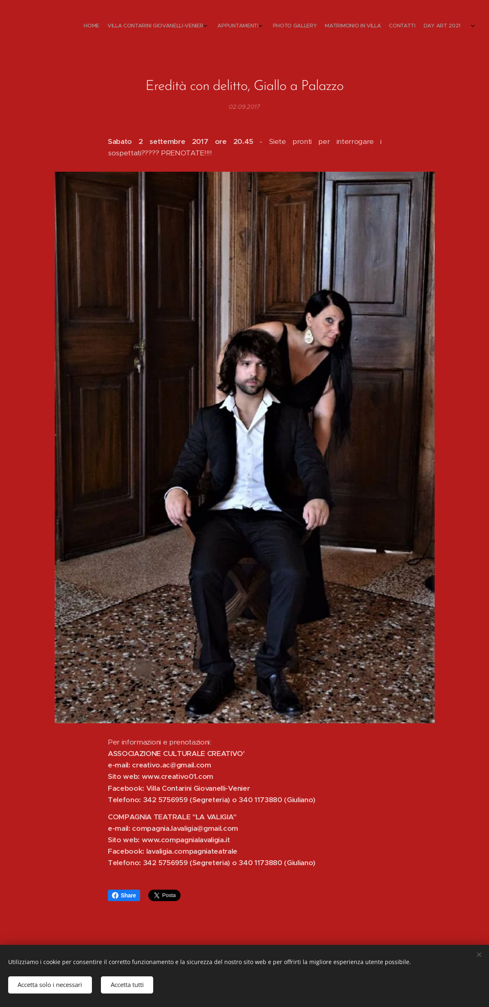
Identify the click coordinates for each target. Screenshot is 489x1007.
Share (124, 895)
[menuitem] (406, 26)
